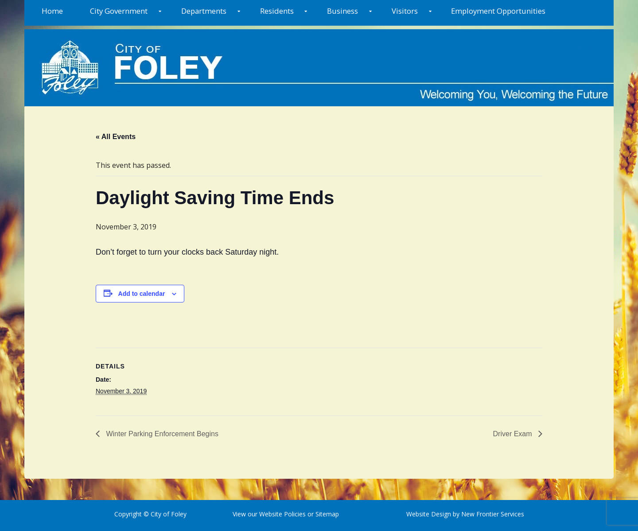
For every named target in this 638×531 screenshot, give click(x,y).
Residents (277, 11)
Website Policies (282, 514)
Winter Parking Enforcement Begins (161, 434)
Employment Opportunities (498, 11)
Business (342, 11)
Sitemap (326, 514)
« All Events (116, 136)
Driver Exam (513, 434)
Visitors (405, 11)
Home (52, 11)
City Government (119, 11)
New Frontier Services (492, 514)
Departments (203, 11)
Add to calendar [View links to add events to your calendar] (141, 293)
